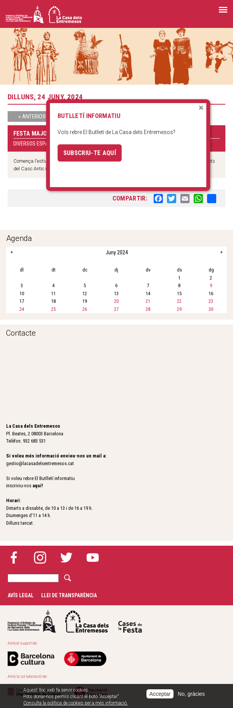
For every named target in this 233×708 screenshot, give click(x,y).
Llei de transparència (69, 595)
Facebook (14, 557)
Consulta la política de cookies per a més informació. (75, 703)
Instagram (40, 557)
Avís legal (21, 595)
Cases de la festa (130, 621)
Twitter (66, 557)
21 (148, 301)
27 (116, 309)
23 (211, 301)
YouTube (93, 557)
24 (21, 309)
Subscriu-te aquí (89, 153)
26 (84, 309)
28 (148, 309)
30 (211, 309)
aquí (37, 485)
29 (179, 309)
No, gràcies (191, 694)
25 (53, 309)
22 (179, 301)
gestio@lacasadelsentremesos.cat (40, 463)
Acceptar (159, 694)
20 (116, 301)
